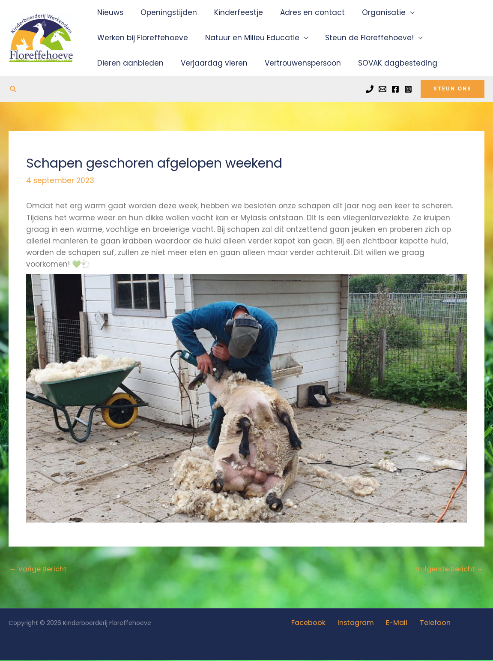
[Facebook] (395, 89)
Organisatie (372, 12)
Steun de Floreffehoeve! (363, 38)
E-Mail (395, 624)
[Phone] (369, 89)
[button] (13, 88)
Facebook (313, 624)
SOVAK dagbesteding (388, 63)
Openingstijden (165, 12)
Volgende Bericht (447, 570)
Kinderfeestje (232, 12)
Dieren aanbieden (129, 63)
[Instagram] (408, 89)
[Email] (382, 89)
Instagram (357, 624)
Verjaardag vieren (210, 63)
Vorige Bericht (39, 570)
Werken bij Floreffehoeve (141, 38)
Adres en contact (303, 12)
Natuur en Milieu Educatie (248, 38)
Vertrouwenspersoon (296, 63)
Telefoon (430, 624)
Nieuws (109, 12)
